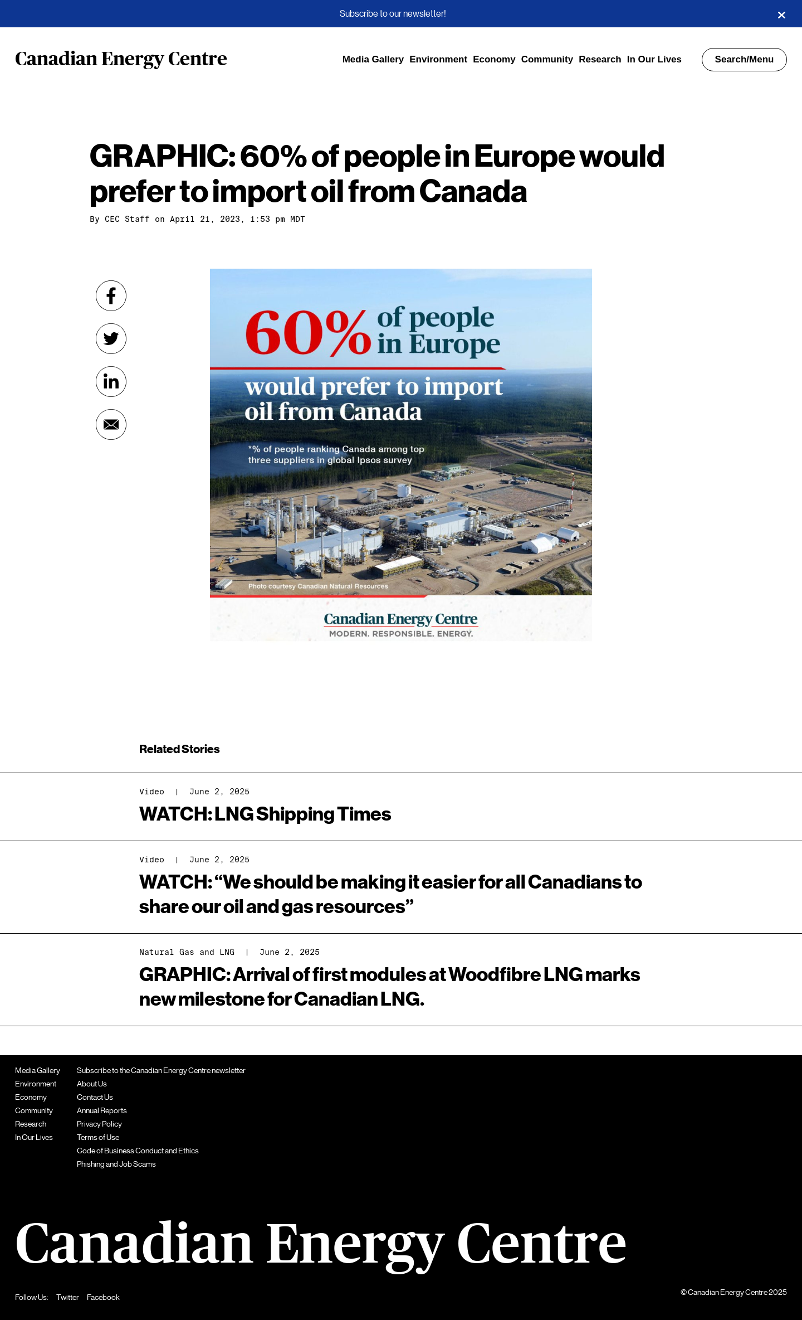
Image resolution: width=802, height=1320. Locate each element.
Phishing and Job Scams (116, 1164)
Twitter (67, 1297)
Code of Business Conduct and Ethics (138, 1150)
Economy (494, 59)
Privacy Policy (99, 1124)
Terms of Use (98, 1137)
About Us (92, 1084)
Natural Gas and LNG (186, 952)
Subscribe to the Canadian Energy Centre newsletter (161, 1070)
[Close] (781, 14)
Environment (438, 59)
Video (151, 792)
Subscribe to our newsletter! (393, 13)
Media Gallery (373, 59)
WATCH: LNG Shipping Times (265, 814)
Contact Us (95, 1097)
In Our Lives (654, 59)
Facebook (103, 1297)
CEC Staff (127, 219)
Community (547, 59)
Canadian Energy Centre (121, 59)
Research (600, 59)
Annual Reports (102, 1110)
